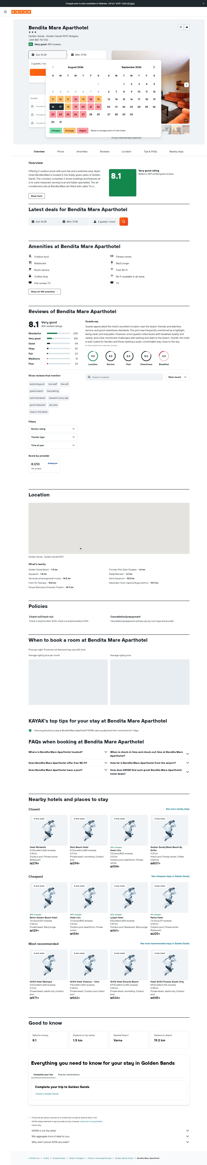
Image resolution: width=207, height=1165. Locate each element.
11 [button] (68, 99)
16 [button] (53, 106)
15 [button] (98, 99)
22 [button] (98, 106)
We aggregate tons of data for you (110, 1136)
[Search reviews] (127, 377)
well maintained (37, 397)
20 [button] (83, 106)
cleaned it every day (58, 397)
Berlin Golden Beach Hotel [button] (43, 917)
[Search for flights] (5, 21)
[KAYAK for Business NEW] (5, 57)
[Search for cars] (5, 35)
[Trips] (5, 66)
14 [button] (91, 99)
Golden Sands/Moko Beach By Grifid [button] (166, 849)
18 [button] (68, 106)
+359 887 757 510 (38, 39)
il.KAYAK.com (34, 1158)
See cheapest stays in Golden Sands (170, 876)
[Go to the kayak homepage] (21, 12)
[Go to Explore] (5, 44)
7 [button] (90, 91)
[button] (203, 3)
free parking (53, 391)
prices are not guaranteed (91, 1121)
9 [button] (53, 99)
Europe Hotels (59, 1158)
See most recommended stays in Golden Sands (164, 943)
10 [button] (60, 99)
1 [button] (98, 84)
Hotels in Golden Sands (47, 1093)
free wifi (64, 384)
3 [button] (60, 91)
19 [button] (75, 106)
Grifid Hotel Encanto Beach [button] (124, 981)
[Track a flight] (5, 50)
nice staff (52, 384)
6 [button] (83, 91)
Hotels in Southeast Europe (99, 1158)
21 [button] (91, 106)
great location (36, 391)
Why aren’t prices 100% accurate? (110, 1142)
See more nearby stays (177, 809)
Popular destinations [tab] (69, 1074)
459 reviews (54, 44)
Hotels (46, 1158)
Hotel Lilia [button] (115, 850)
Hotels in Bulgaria (76, 1158)
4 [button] (68, 91)
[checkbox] (44, 466)
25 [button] (68, 114)
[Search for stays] (5, 28)
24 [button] (60, 114)
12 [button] (75, 99)
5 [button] (75, 91)
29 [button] (98, 114)
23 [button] (52, 114)
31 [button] (60, 121)
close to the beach (39, 411)
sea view (53, 404)
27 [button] (83, 114)
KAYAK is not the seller (110, 1130)
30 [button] (52, 121)
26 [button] (75, 114)
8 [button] (98, 91)
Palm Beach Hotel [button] (79, 847)
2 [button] (53, 91)
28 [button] (90, 114)
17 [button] (60, 106)
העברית (131, 3)
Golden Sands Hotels (124, 1158)
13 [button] (83, 99)
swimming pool (37, 384)
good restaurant (37, 404)
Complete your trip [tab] (43, 1074)
